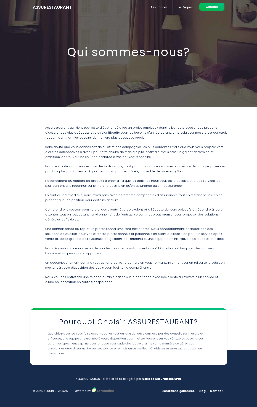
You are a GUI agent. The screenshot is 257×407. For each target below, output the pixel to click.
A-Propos (186, 7)
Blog (202, 391)
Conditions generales (178, 391)
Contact (212, 7)
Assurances (159, 7)
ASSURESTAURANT (52, 7)
